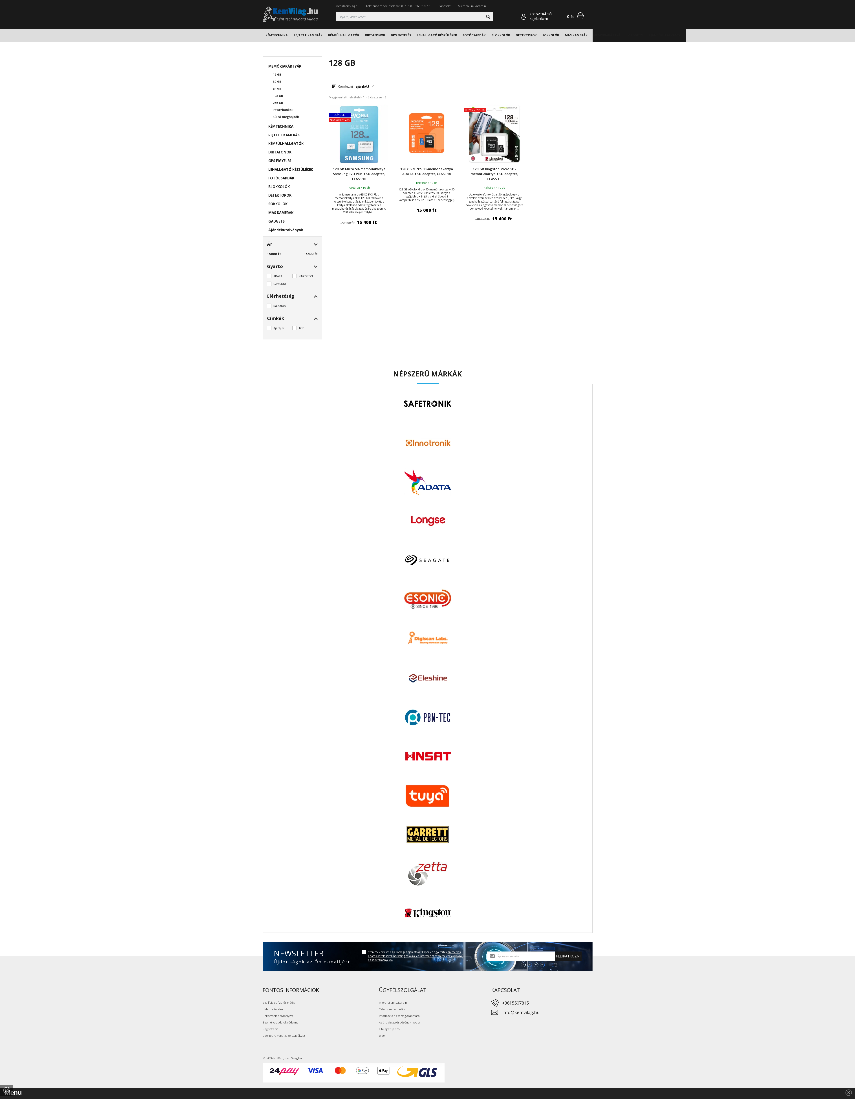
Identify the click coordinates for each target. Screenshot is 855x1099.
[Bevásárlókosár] (580, 15)
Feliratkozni (568, 956)
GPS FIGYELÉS (401, 35)
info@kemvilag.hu (347, 6)
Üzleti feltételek (273, 1009)
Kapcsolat (445, 6)
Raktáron (279, 306)
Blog (381, 1036)
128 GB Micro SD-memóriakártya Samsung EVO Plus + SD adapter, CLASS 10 (359, 174)
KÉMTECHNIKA (276, 35)
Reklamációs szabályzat (278, 1016)
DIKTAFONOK (375, 35)
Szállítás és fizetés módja (279, 1003)
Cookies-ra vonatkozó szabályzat (284, 1036)
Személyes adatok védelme (280, 1022)
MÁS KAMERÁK (576, 35)
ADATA (277, 276)
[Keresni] (488, 16)
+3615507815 (515, 1003)
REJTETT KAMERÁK (307, 35)
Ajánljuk (278, 328)
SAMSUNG (280, 284)
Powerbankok (283, 110)
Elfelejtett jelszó (389, 1029)
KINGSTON (306, 276)
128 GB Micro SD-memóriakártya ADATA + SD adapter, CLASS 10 (426, 171)
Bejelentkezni (539, 19)
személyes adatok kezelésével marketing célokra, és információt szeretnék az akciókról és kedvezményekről (415, 956)
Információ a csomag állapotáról (399, 1016)
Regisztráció (270, 1029)
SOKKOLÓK (550, 35)
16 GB (277, 74)
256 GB (278, 103)
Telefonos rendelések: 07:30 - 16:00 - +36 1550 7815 (399, 6)
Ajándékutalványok (665, 35)
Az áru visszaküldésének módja (399, 1022)
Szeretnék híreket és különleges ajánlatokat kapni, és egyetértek (415, 956)
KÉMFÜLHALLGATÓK (343, 35)
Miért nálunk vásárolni (472, 6)
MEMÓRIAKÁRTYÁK (607, 35)
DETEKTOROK (526, 35)
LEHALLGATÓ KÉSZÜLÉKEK (437, 35)
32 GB (277, 81)
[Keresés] (414, 16)
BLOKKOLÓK (500, 35)
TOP (301, 328)
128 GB (278, 96)
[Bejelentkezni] (523, 17)
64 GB (277, 89)
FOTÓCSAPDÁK (474, 35)
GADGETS (635, 35)
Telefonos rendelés (392, 1009)
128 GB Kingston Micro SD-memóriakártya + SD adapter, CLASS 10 (494, 174)
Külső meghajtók (286, 117)
